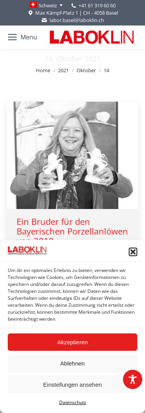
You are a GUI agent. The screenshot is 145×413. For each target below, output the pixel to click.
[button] (133, 252)
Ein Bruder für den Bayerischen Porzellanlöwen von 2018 (72, 231)
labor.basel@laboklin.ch (72, 20)
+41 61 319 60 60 (97, 5)
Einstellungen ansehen (72, 384)
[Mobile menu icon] (23, 37)
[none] (46, 5)
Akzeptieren (72, 342)
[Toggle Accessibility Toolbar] (132, 379)
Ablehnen (72, 363)
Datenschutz (72, 402)
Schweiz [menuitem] (48, 5)
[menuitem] (46, 5)
